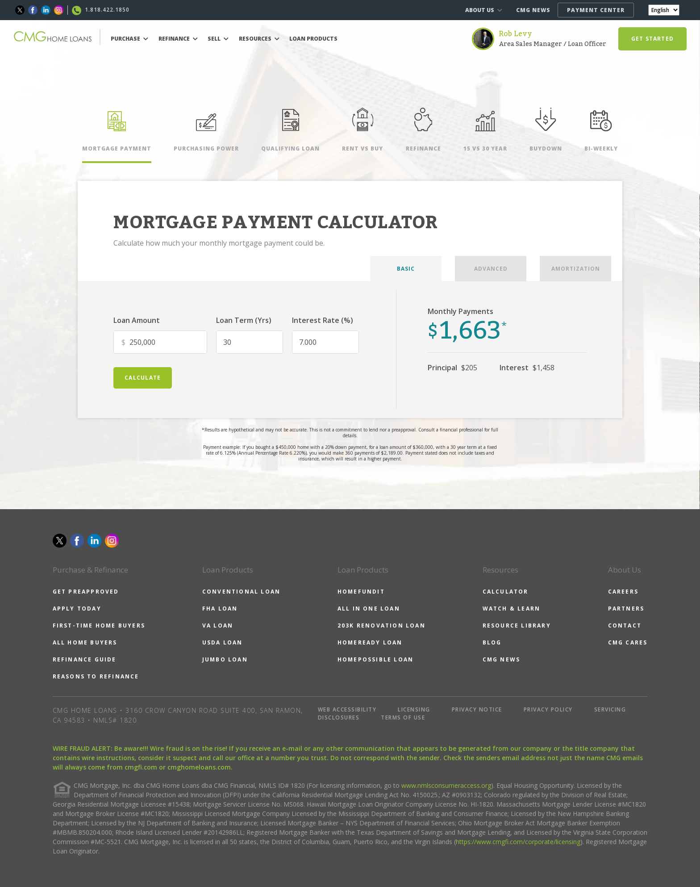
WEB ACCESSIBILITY (347, 709)
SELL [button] (218, 38)
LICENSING (414, 709)
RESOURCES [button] (259, 38)
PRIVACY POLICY (548, 709)
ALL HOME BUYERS (85, 642)
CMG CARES (628, 642)
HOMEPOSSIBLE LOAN (375, 659)
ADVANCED (491, 268)
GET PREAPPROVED (86, 591)
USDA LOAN (222, 642)
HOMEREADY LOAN (370, 642)
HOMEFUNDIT (361, 591)
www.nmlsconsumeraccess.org (446, 785)
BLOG (492, 642)
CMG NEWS (533, 10)
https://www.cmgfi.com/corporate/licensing (518, 841)
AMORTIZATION (575, 268)
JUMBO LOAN (225, 659)
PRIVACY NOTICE (477, 709)
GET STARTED (652, 38)
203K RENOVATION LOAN (381, 625)
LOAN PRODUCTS (313, 38)
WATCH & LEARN (512, 608)
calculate (143, 377)
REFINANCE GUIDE (85, 659)
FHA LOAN (220, 608)
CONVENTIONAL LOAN (241, 591)
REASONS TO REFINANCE (96, 676)
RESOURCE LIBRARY (517, 625)
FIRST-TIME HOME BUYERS (99, 625)
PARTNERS (626, 608)
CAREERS (623, 591)
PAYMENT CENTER (596, 10)
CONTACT (625, 625)
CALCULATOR (506, 591)
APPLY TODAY (77, 608)
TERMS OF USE (403, 717)
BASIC (406, 268)
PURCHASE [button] (129, 38)
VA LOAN (217, 625)
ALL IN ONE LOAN (369, 608)
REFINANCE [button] (178, 38)
